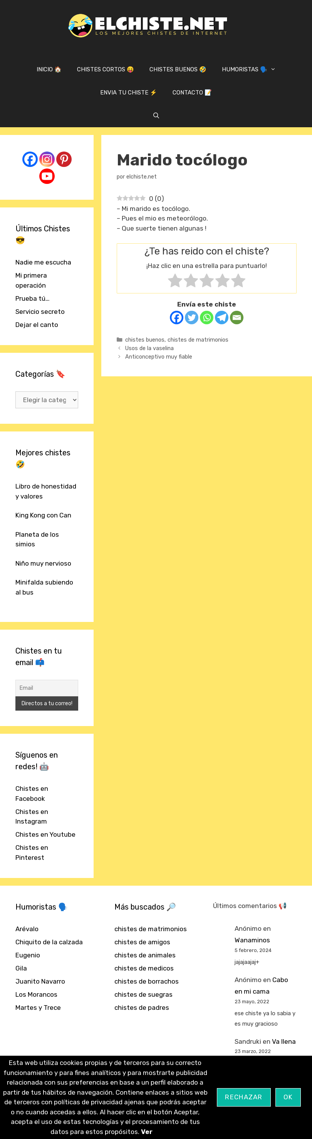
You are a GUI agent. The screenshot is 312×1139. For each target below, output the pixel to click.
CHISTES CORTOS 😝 (105, 69)
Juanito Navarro (40, 981)
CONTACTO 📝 (192, 92)
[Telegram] (221, 317)
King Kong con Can (43, 515)
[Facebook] (176, 317)
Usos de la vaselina (149, 348)
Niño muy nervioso (43, 563)
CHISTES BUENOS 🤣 (177, 69)
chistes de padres (141, 1007)
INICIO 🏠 (49, 69)
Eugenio (27, 955)
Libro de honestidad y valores (45, 491)
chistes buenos (144, 339)
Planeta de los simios (37, 539)
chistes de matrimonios (198, 339)
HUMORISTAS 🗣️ (252, 69)
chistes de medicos (144, 968)
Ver (147, 1132)
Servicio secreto (40, 311)
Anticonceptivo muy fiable (158, 356)
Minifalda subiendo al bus (44, 587)
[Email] (236, 317)
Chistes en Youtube (45, 834)
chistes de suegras (143, 994)
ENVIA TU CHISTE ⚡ (128, 92)
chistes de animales (145, 955)
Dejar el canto (36, 325)
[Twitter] (191, 317)
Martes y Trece (38, 1007)
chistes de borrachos (146, 981)
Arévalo (27, 929)
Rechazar (243, 1097)
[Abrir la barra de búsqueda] (155, 115)
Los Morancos (36, 994)
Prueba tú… (32, 298)
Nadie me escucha (43, 262)
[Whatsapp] (206, 317)
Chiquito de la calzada (49, 942)
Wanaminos (252, 940)
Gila (21, 968)
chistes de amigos (142, 942)
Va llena (284, 1041)
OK (288, 1097)
